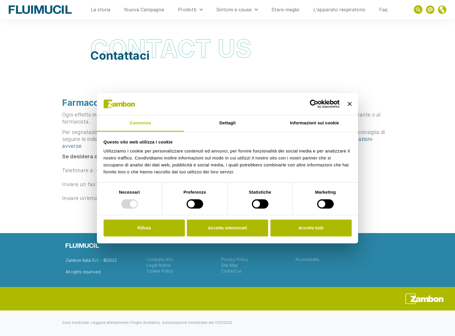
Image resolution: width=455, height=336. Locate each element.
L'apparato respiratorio (339, 9)
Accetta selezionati (227, 228)
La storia (100, 9)
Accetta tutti (311, 228)
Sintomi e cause (234, 9)
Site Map (229, 265)
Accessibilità (307, 259)
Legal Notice (159, 265)
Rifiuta (144, 228)
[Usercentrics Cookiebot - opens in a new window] (314, 103)
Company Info (160, 259)
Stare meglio (285, 9)
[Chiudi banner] (350, 104)
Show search (418, 9)
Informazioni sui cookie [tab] (314, 123)
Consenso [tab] (140, 123)
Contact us (231, 271)
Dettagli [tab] (227, 123)
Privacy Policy (234, 259)
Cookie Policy (160, 271)
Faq (383, 9)
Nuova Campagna (144, 9)
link (430, 10)
